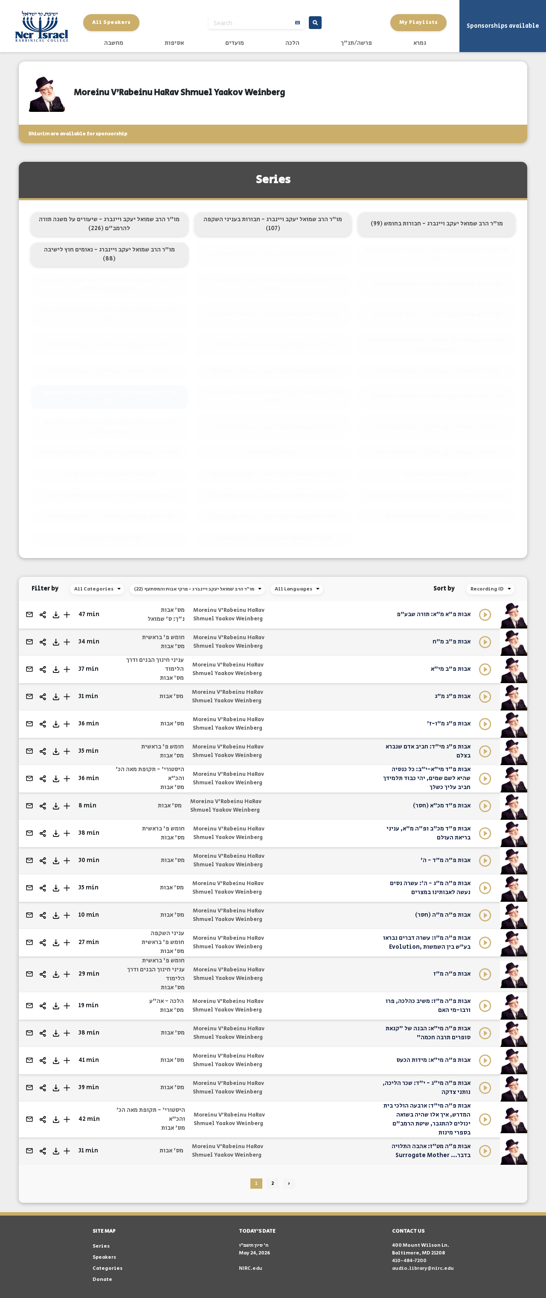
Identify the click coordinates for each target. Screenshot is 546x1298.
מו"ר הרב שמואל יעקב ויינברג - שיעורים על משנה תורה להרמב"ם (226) (109, 224)
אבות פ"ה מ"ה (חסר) (442, 915)
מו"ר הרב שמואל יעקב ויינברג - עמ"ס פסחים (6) (273, 474)
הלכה (292, 43)
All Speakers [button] (111, 22)
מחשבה (113, 43)
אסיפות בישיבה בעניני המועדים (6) (109, 474)
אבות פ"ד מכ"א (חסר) (441, 805)
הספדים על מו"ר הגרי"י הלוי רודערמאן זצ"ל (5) (109, 495)
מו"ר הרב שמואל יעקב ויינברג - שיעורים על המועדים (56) (273, 284)
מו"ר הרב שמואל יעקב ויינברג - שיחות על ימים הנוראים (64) (437, 254)
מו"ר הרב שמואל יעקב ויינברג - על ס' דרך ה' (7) (436, 453)
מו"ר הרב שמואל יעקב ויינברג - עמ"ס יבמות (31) (273, 371)
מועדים (234, 43)
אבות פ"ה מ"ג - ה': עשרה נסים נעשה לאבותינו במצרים (430, 888)
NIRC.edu (250, 1268)
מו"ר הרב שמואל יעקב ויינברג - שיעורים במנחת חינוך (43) (109, 315)
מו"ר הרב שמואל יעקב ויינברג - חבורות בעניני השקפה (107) (272, 224)
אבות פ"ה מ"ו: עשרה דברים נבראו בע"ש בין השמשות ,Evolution (426, 942)
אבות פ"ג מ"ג (452, 696)
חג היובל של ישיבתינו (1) (109, 538)
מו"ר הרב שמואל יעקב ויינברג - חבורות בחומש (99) (437, 223)
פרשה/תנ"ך (356, 43)
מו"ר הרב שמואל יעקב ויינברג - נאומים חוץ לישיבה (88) (109, 254)
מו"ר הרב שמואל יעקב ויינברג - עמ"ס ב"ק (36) (273, 345)
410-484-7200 (409, 1260)
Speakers (104, 1257)
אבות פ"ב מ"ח (451, 641)
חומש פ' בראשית (163, 637)
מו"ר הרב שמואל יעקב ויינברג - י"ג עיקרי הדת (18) (436, 396)
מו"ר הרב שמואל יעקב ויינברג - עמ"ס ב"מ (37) (109, 345)
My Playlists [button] (418, 22)
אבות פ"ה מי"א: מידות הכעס (433, 1060)
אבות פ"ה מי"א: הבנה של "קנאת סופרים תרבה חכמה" (428, 1033)
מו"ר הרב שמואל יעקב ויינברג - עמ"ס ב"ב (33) (109, 371)
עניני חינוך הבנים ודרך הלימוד (155, 664)
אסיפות (174, 43)
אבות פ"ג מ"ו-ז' (448, 723)
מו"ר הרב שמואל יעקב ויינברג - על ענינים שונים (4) (436, 495)
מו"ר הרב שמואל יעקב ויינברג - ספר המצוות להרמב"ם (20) (273, 397)
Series (101, 1246)
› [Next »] (289, 1183)
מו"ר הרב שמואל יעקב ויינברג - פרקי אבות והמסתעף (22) (109, 397)
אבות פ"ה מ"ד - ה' (445, 860)
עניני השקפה (167, 933)
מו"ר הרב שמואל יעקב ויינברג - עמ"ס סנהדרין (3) (109, 517)
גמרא (419, 43)
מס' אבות (173, 610)
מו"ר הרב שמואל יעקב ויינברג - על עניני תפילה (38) (273, 314)
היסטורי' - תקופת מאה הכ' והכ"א (150, 774)
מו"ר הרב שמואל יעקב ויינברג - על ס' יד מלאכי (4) (273, 495)
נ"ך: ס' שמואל (166, 619)
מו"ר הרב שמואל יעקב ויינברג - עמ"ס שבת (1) (273, 538)
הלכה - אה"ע (166, 1001)
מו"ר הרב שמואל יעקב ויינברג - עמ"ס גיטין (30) (437, 371)
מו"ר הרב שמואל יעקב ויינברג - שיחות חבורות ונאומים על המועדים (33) (436, 345)
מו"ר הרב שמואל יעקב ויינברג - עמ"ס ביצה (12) (436, 427)
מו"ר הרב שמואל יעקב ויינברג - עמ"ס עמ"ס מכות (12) (109, 453)
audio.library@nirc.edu (423, 1268)
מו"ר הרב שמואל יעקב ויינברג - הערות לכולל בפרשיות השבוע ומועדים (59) (109, 284)
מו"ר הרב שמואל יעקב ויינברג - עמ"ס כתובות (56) (436, 284)
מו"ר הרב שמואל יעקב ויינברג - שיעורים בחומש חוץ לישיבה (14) (109, 427)
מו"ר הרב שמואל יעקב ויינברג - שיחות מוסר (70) (273, 254)
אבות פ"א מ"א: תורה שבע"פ (433, 614)
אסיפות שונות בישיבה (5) (436, 474)
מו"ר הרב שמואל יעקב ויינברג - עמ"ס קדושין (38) (436, 314)
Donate (102, 1279)
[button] (67, 614)
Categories (107, 1268)
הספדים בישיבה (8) (273, 453)
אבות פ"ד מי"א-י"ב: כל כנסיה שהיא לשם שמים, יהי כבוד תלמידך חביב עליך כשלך (426, 778)
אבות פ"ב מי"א (450, 669)
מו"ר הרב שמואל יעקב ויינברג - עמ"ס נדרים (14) (273, 427)
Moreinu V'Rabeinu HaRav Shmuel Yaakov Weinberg (228, 614)
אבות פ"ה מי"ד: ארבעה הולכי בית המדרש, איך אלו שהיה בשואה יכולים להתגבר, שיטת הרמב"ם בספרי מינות (426, 1119)
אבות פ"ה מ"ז (451, 974)
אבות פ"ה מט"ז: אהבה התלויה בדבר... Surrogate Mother (431, 1151)
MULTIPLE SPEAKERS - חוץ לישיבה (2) (437, 517)
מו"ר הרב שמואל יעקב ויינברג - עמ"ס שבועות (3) (272, 517)
